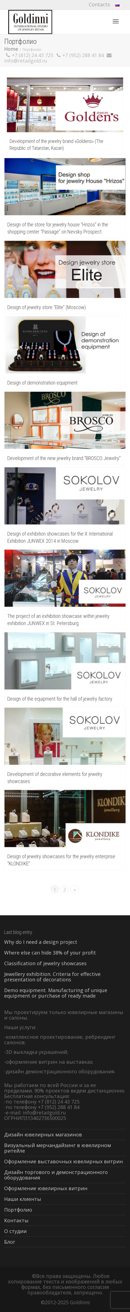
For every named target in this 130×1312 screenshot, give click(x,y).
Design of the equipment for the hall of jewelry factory (60, 697)
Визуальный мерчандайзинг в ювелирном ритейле (57, 1148)
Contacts (99, 4)
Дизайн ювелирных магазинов (43, 1134)
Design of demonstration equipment (43, 381)
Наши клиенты (22, 1199)
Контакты (16, 1220)
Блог (9, 1241)
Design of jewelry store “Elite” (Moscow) (47, 306)
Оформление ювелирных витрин (45, 1188)
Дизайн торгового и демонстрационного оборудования (56, 1175)
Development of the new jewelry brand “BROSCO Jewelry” (64, 457)
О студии (15, 1231)
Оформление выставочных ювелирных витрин (63, 1161)
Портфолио (18, 1209)
